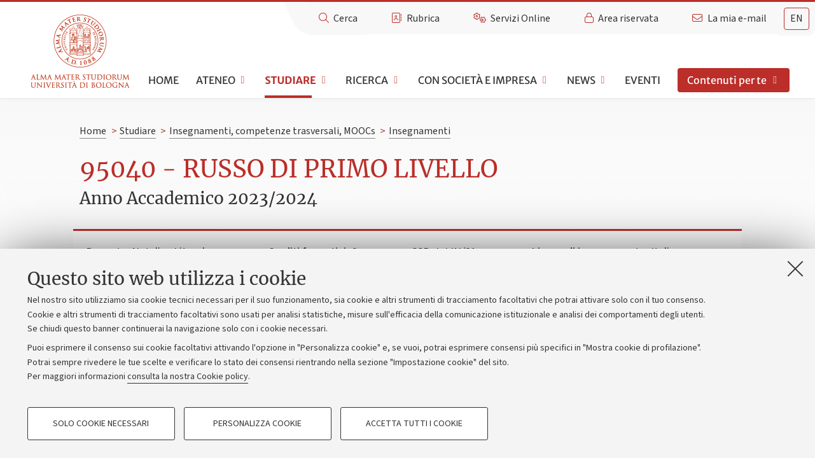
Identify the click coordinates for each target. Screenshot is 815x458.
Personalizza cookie (257, 423)
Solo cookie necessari (101, 423)
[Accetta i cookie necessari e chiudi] (795, 268)
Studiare (290, 80)
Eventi (642, 80)
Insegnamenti (419, 131)
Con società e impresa (477, 80)
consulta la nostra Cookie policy (187, 376)
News (581, 80)
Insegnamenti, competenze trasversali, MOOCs (272, 131)
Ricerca (366, 80)
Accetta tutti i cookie (414, 423)
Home (163, 80)
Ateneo (215, 80)
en (796, 18)
